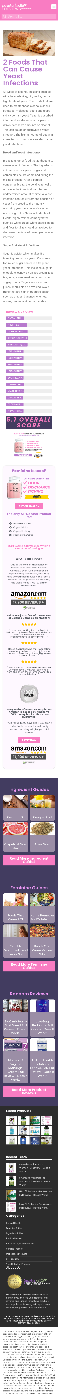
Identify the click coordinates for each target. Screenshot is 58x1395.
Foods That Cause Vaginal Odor (42, 950)
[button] (53, 6)
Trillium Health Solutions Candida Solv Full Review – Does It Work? (42, 1068)
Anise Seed (42, 844)
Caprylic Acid (42, 817)
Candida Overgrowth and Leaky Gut (16, 950)
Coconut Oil (15, 817)
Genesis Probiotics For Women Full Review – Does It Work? (34, 1168)
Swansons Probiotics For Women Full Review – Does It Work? (34, 1181)
